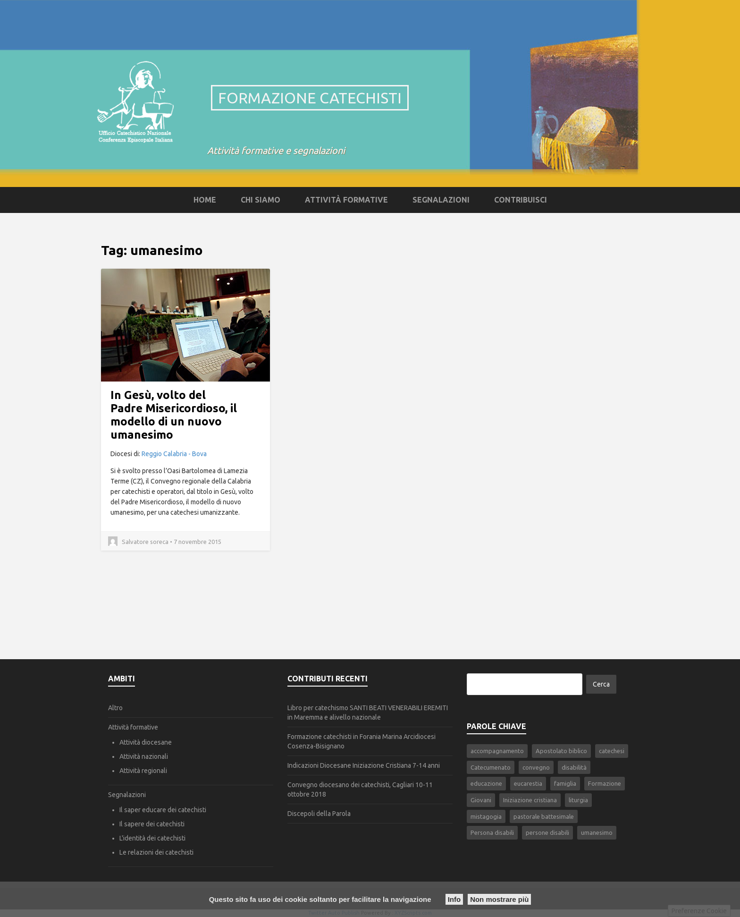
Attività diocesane (145, 742)
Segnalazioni (441, 199)
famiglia (565, 783)
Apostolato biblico (561, 750)
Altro (115, 708)
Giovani (481, 800)
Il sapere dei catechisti (152, 824)
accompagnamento (497, 750)
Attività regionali (143, 770)
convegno (536, 767)
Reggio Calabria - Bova (174, 454)
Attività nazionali (143, 756)
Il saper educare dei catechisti (162, 810)
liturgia (578, 800)
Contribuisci (520, 199)
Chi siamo (260, 199)
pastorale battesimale (543, 816)
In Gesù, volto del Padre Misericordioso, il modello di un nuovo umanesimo (173, 415)
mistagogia (486, 816)
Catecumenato (491, 767)
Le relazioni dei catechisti (156, 852)
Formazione (604, 783)
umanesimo (597, 832)
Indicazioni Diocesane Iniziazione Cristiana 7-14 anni (363, 765)
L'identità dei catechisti (152, 838)
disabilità (574, 767)
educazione (486, 783)
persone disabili (547, 832)
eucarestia (528, 783)
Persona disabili (492, 832)
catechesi (611, 750)
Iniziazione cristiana (530, 800)
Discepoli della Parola (319, 813)
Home (204, 199)
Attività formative (346, 199)
